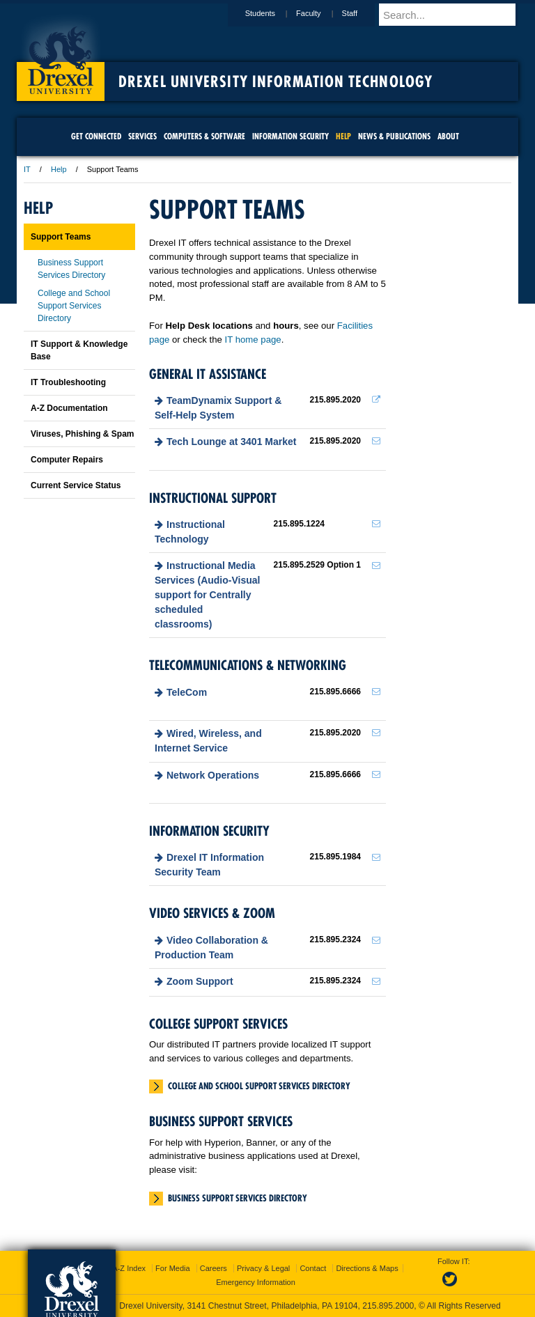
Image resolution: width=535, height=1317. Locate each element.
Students (273, 13)
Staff (363, 13)
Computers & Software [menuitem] (204, 136)
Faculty (321, 13)
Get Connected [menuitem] (96, 136)
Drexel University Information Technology (275, 81)
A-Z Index (129, 1268)
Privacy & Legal (263, 1268)
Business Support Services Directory (237, 1197)
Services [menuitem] (142, 136)
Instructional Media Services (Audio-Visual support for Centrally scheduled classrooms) (207, 595)
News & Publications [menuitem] (394, 136)
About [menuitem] (448, 136)
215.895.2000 (388, 1306)
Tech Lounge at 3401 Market (231, 441)
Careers (213, 1268)
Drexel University (60, 55)
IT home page (253, 339)
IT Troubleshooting (68, 382)
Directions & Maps (367, 1268)
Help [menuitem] (343, 136)
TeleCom (186, 692)
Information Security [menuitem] (290, 136)
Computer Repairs (67, 460)
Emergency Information (255, 1282)
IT (27, 169)
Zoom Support (199, 981)
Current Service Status (76, 485)
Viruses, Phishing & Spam (82, 434)
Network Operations (212, 775)
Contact (313, 1268)
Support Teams (61, 237)
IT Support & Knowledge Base (79, 350)
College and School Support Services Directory (259, 1085)
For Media (172, 1268)
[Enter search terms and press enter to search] (455, 14)
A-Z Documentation (69, 408)
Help (59, 169)
